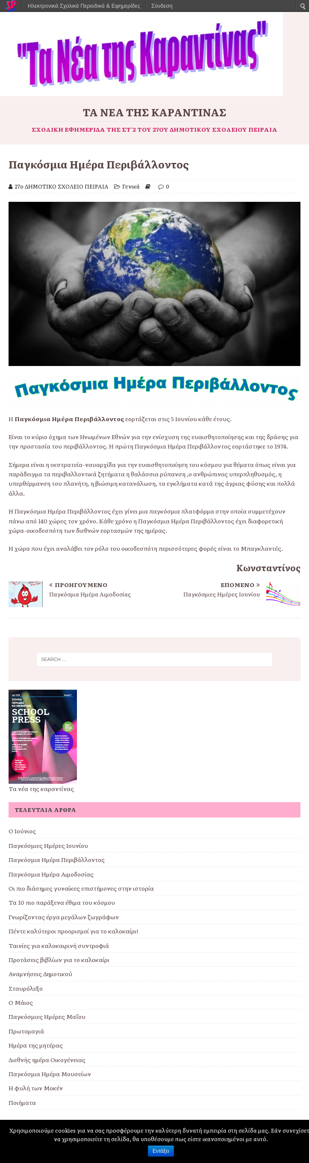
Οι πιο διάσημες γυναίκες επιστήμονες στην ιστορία (81, 888)
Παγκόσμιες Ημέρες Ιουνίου (48, 845)
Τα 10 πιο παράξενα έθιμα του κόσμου (62, 902)
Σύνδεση (162, 6)
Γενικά (131, 186)
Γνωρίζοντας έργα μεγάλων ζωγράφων (64, 916)
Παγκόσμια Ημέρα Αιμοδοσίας (51, 874)
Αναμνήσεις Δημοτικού (40, 973)
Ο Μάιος (21, 1002)
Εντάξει (161, 1151)
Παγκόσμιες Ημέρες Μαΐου (47, 1016)
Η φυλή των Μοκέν (36, 1087)
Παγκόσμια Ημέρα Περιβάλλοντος (57, 859)
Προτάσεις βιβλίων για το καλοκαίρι (59, 959)
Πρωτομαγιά (26, 1031)
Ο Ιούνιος (22, 830)
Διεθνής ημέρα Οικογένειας (47, 1059)
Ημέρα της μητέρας (36, 1045)
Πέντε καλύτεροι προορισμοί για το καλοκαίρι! (73, 931)
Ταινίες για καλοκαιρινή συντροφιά (59, 945)
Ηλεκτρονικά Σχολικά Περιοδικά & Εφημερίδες (84, 6)
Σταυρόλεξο (26, 988)
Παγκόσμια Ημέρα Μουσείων (50, 1073)
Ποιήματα (22, 1102)
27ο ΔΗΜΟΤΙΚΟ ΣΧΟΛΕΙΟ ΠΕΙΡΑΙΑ (62, 186)
